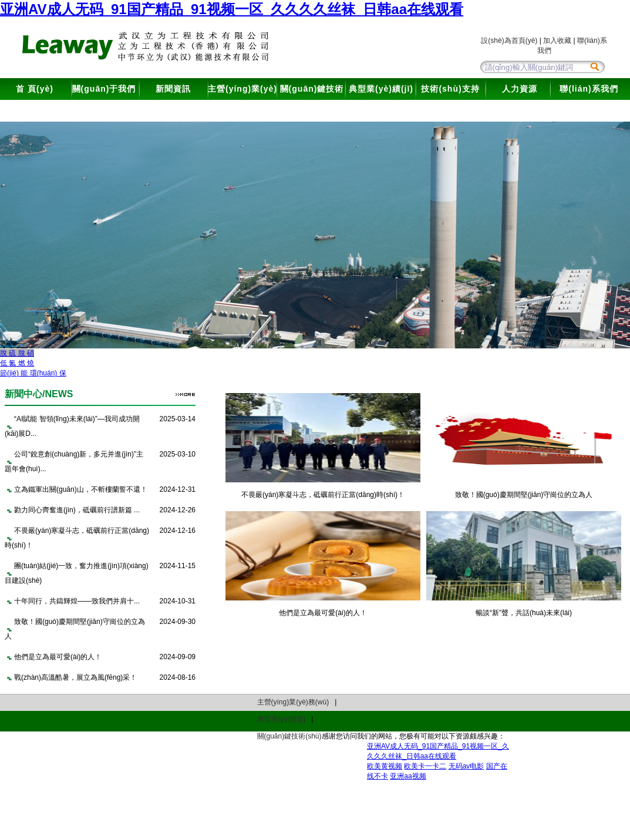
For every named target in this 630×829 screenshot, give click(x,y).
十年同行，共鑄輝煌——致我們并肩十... (77, 601)
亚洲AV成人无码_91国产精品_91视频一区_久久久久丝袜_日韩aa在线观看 (231, 9)
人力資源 (519, 88)
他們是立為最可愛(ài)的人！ (58, 657)
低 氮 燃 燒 (17, 363)
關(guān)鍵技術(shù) (312, 99)
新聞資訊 (173, 88)
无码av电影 (466, 766)
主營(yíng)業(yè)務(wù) (242, 99)
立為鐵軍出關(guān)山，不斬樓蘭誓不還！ (80, 489)
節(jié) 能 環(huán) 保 (33, 373)
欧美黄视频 (384, 766)
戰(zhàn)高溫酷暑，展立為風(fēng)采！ (75, 677)
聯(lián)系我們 (589, 88)
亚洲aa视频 (408, 776)
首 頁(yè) (34, 88)
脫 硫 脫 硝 (17, 353)
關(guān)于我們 (104, 88)
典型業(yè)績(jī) (381, 88)
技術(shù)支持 (450, 88)
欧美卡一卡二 (425, 766)
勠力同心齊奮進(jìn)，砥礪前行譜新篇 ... (77, 510)
